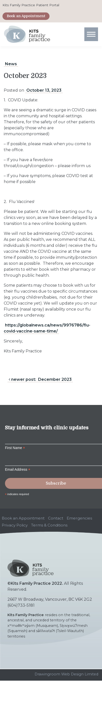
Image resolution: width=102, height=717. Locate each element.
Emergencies (79, 518)
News (11, 64)
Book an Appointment (26, 16)
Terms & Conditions (49, 525)
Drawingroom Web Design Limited (66, 674)
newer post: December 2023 (40, 379)
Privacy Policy (15, 525)
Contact (55, 518)
